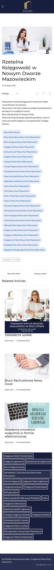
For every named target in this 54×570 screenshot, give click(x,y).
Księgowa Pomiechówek (36, 487)
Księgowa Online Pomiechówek (18, 456)
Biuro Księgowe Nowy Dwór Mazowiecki (20, 142)
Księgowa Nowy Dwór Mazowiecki (18, 157)
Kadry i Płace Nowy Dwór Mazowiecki (19, 196)
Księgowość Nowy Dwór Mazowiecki (19, 147)
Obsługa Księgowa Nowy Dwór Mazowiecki (22, 206)
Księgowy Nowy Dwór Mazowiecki (18, 161)
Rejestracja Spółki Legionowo (17, 509)
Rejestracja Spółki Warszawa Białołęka (21, 498)
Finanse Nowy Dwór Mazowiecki (17, 201)
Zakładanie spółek (18, 335)
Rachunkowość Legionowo (38, 461)
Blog (38, 565)
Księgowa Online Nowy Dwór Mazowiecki (21, 230)
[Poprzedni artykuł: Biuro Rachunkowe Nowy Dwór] (14, 273)
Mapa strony (47, 565)
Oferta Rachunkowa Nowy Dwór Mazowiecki (22, 220)
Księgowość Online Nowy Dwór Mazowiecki (22, 240)
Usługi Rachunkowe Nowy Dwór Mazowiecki (22, 171)
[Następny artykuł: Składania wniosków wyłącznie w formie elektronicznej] (40, 273)
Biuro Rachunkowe (12, 132)
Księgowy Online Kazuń (14, 503)
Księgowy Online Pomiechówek (18, 537)
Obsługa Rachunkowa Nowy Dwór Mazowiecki (23, 210)
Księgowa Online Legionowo (35, 481)
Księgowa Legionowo (13, 461)
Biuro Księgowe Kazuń (14, 467)
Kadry (45, 498)
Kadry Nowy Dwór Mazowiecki (16, 186)
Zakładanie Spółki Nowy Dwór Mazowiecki (21, 181)
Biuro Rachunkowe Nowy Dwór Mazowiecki (22, 137)
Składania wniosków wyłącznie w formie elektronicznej (20, 433)
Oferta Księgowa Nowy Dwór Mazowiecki (21, 215)
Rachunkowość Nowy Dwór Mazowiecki (20, 152)
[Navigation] (2, 6)
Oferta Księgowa (11, 481)
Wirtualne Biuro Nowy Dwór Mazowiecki (20, 225)
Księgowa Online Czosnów (16, 525)
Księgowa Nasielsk (41, 514)
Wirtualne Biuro (11, 492)
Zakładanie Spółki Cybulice (16, 520)
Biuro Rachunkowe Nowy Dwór (23, 382)
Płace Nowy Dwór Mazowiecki (16, 191)
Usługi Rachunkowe (13, 487)
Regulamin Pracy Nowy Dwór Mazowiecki (21, 245)
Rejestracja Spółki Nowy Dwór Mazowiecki (21, 176)
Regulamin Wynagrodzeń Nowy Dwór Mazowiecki (24, 250)
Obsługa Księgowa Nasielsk (17, 514)
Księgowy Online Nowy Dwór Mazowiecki (21, 235)
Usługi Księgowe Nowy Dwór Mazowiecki (21, 166)
